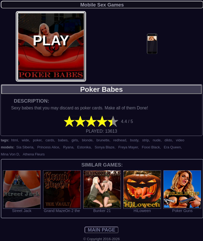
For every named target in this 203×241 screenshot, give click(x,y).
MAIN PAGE (101, 230)
